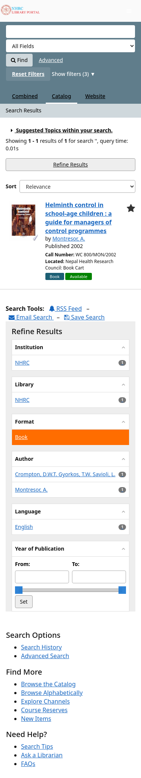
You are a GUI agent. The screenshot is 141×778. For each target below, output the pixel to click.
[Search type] (70, 45)
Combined (25, 96)
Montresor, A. (68, 238)
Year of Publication (39, 548)
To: (76, 564)
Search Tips (37, 746)
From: (22, 564)
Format (24, 421)
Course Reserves (44, 710)
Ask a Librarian (42, 755)
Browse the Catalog (48, 684)
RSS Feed (65, 308)
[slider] (18, 590)
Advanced (51, 60)
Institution (29, 347)
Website (95, 96)
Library (24, 384)
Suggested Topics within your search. (60, 130)
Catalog (61, 96)
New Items (36, 718)
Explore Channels (45, 701)
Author (24, 458)
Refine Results (70, 164)
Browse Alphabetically (51, 693)
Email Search (31, 317)
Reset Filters (28, 73)
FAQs (28, 764)
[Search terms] (70, 31)
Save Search (84, 317)
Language (28, 511)
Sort (11, 186)
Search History (41, 647)
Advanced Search (45, 656)
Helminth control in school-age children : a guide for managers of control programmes (78, 218)
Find (19, 60)
